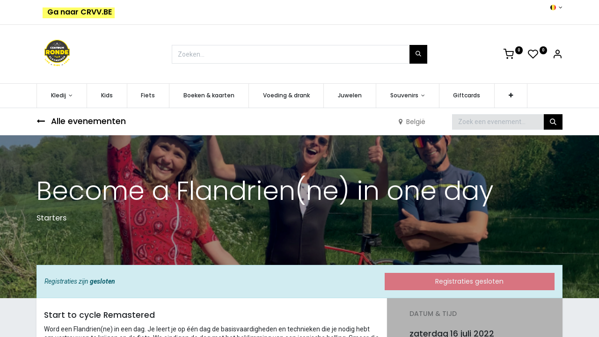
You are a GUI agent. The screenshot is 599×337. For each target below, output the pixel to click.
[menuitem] (107, 96)
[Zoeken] (418, 54)
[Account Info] (557, 55)
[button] (511, 96)
